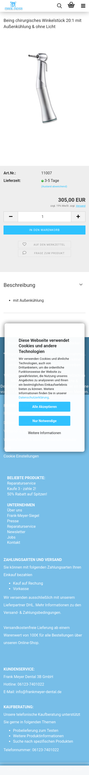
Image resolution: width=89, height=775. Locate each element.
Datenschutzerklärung (34, 397)
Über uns (14, 510)
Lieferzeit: (12, 180)
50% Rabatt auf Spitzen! (27, 494)
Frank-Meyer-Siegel (23, 515)
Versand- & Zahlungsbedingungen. (33, 612)
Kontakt (13, 542)
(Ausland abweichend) (54, 186)
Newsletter (16, 532)
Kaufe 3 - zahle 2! (21, 488)
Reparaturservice (21, 483)
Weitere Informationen (44, 433)
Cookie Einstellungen (21, 456)
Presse (13, 521)
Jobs (11, 537)
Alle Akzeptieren (44, 407)
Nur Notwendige (45, 421)
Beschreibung (19, 285)
